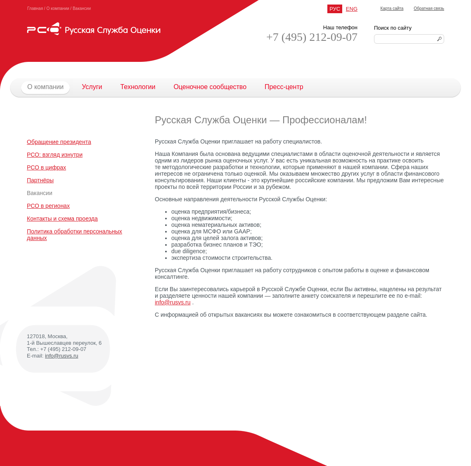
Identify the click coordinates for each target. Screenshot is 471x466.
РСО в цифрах (46, 167)
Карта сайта (392, 8)
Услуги (92, 86)
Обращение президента (59, 142)
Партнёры (40, 180)
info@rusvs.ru (61, 356)
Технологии (137, 86)
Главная (35, 8)
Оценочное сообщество (209, 86)
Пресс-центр (284, 86)
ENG (351, 9)
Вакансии (82, 8)
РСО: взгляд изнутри (55, 154)
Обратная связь (429, 8)
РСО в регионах (48, 205)
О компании (57, 8)
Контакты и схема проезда (62, 218)
